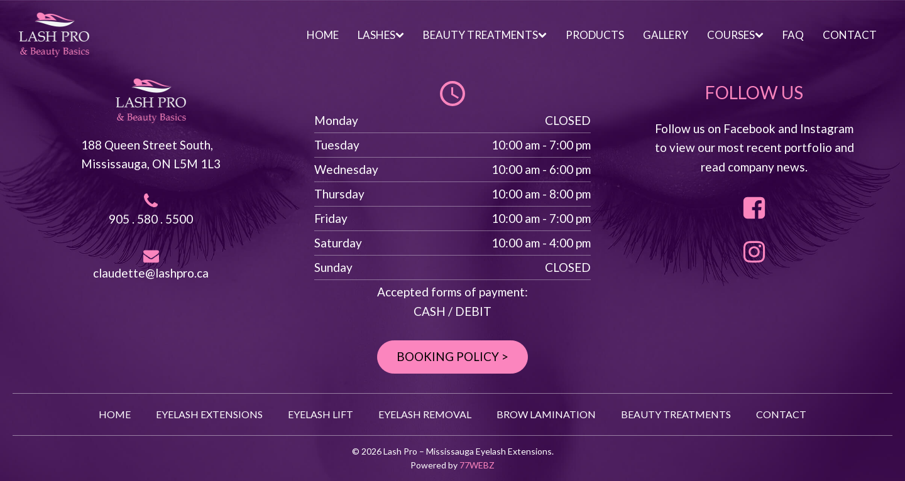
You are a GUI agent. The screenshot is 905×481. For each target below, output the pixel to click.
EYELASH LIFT (320, 414)
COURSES (735, 34)
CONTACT (850, 34)
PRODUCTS (595, 34)
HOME (323, 34)
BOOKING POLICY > (452, 356)
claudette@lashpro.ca (151, 273)
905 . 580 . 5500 (151, 219)
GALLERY (665, 34)
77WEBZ (477, 465)
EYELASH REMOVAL (424, 414)
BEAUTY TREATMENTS (485, 34)
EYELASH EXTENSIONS (209, 414)
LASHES (381, 34)
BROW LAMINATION (546, 414)
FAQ (793, 34)
